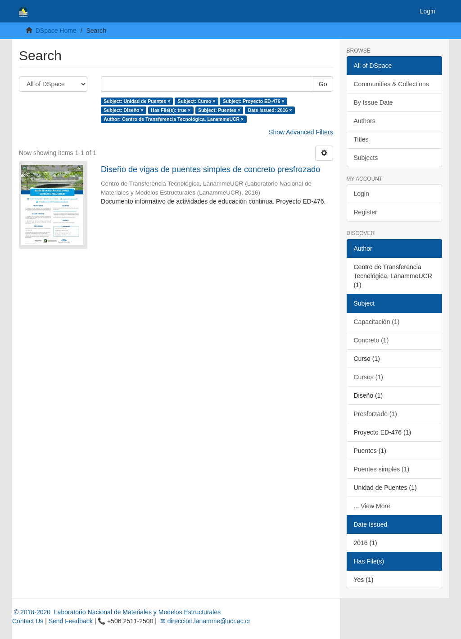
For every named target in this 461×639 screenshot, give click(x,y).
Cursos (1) (368, 377)
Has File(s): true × (170, 110)
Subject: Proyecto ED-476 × (254, 101)
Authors (364, 120)
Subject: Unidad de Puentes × (137, 101)
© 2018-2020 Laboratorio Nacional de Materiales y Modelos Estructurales (116, 612)
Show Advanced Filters (301, 132)
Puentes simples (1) (382, 469)
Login (361, 193)
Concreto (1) (371, 340)
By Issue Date (373, 102)
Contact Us (27, 621)
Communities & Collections (391, 84)
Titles (361, 139)
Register (365, 212)
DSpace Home (56, 30)
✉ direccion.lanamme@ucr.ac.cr (204, 621)
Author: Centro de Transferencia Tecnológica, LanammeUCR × (174, 119)
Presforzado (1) (375, 413)
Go (323, 84)
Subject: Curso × (197, 101)
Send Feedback (71, 621)
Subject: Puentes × (219, 110)
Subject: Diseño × (123, 110)
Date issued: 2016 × (270, 110)
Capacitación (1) (377, 321)
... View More (372, 506)
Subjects (366, 157)
